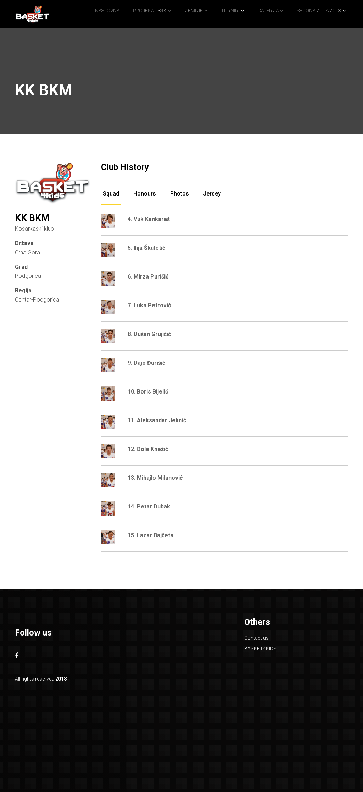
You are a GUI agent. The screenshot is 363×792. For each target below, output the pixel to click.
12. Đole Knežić (148, 449)
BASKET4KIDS (260, 648)
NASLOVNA (107, 10)
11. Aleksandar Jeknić (157, 420)
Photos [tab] (179, 193)
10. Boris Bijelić (148, 391)
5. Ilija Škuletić (146, 247)
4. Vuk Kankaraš (149, 219)
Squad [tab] (111, 193)
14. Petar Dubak (149, 506)
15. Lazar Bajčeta (150, 535)
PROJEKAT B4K (150, 10)
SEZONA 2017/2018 (319, 10)
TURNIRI (230, 10)
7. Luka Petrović (149, 305)
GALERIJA (268, 10)
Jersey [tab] (212, 193)
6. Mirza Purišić (148, 276)
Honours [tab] (144, 193)
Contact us (256, 638)
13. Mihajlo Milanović (155, 477)
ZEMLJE (194, 10)
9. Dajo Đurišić (146, 362)
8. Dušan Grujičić (149, 334)
